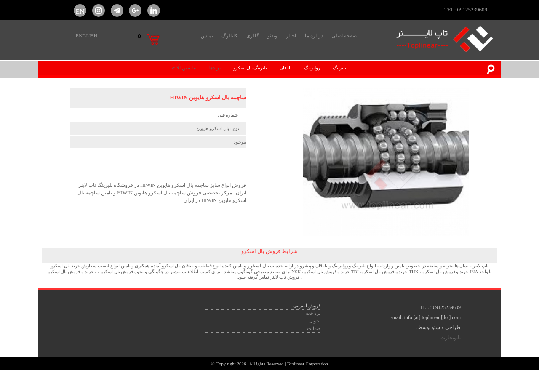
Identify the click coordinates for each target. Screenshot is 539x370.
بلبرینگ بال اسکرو (250, 67)
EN (80, 10)
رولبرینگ (312, 67)
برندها (214, 68)
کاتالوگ (229, 36)
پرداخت (313, 313)
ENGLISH (86, 36)
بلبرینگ (339, 67)
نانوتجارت (450, 338)
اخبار (291, 36)
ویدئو (272, 36)
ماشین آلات (184, 68)
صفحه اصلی (344, 36)
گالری (252, 36)
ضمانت (313, 328)
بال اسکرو (257, 266)
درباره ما (314, 36)
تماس (207, 36)
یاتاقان (285, 67)
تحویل (314, 320)
